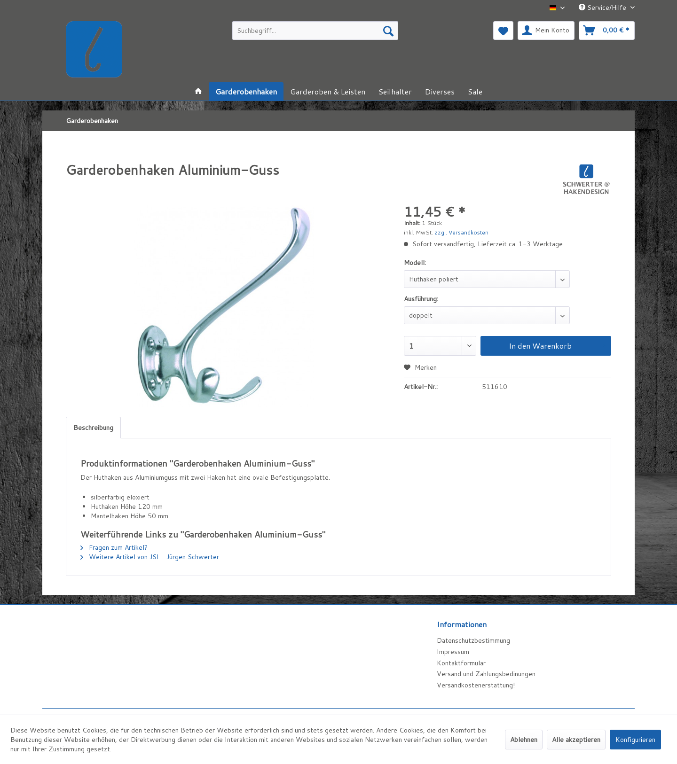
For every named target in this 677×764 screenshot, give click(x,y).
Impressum (453, 651)
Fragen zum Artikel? (114, 547)
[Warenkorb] (607, 30)
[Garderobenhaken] (246, 91)
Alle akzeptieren (576, 739)
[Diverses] (439, 91)
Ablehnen (523, 739)
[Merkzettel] (503, 30)
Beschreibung (93, 427)
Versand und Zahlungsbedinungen (486, 673)
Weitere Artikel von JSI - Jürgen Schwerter (149, 556)
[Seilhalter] (395, 91)
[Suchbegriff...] (315, 30)
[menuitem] (315, 30)
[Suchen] (388, 30)
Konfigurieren (635, 739)
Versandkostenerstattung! (476, 685)
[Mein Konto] (546, 30)
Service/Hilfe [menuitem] (603, 7)
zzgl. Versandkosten (461, 232)
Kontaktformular (461, 663)
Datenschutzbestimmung (473, 640)
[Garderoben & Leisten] (327, 91)
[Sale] (475, 91)
